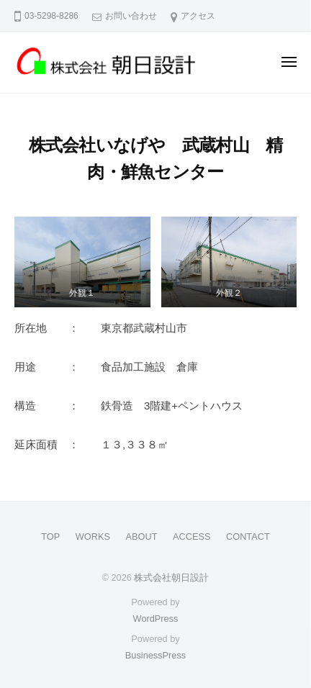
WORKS (93, 536)
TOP (50, 536)
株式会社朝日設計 (171, 577)
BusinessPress (155, 655)
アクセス (198, 16)
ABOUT (142, 536)
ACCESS (191, 536)
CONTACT (248, 536)
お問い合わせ (131, 16)
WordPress (156, 618)
